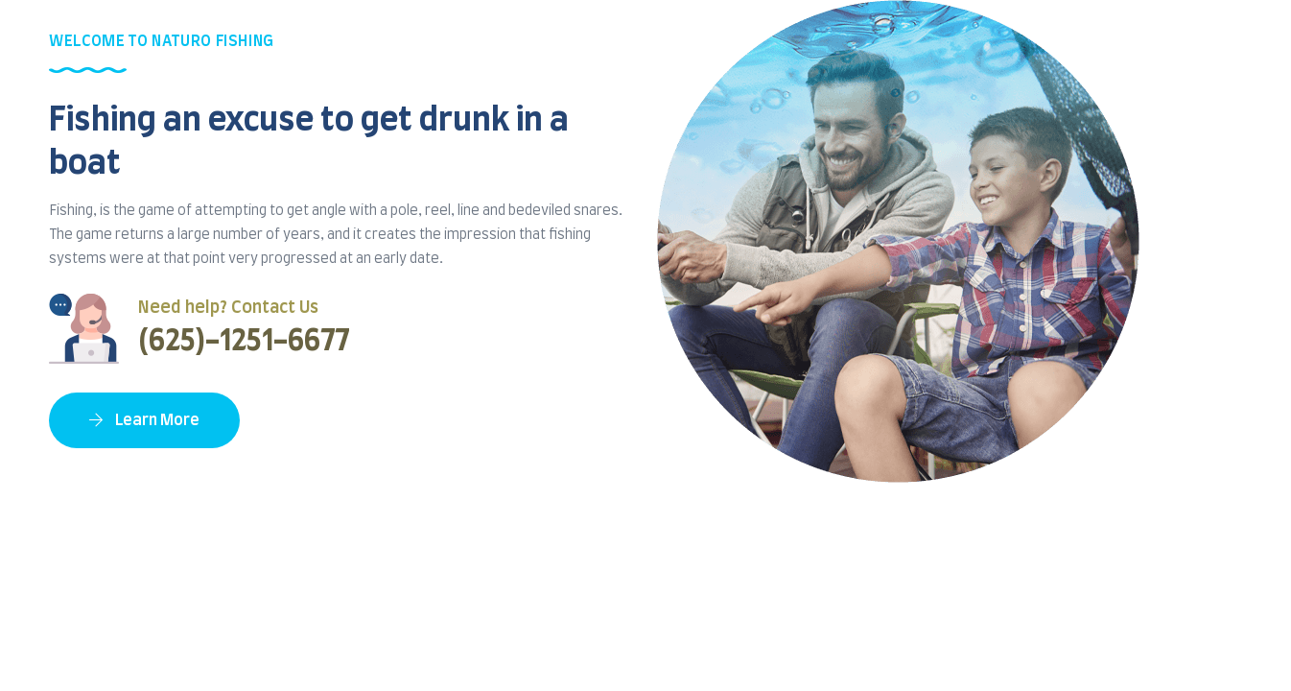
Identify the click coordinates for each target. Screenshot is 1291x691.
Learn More (144, 420)
